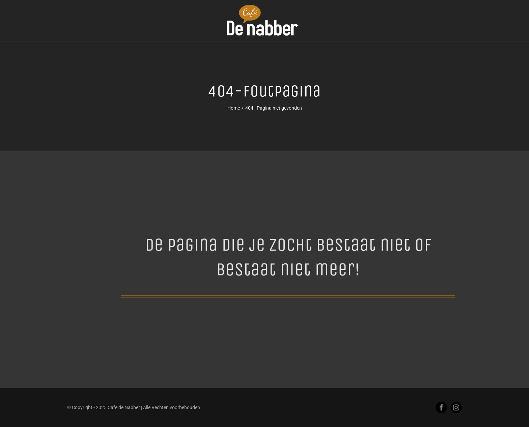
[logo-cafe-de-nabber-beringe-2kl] (264, 7)
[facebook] (441, 407)
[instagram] (456, 407)
